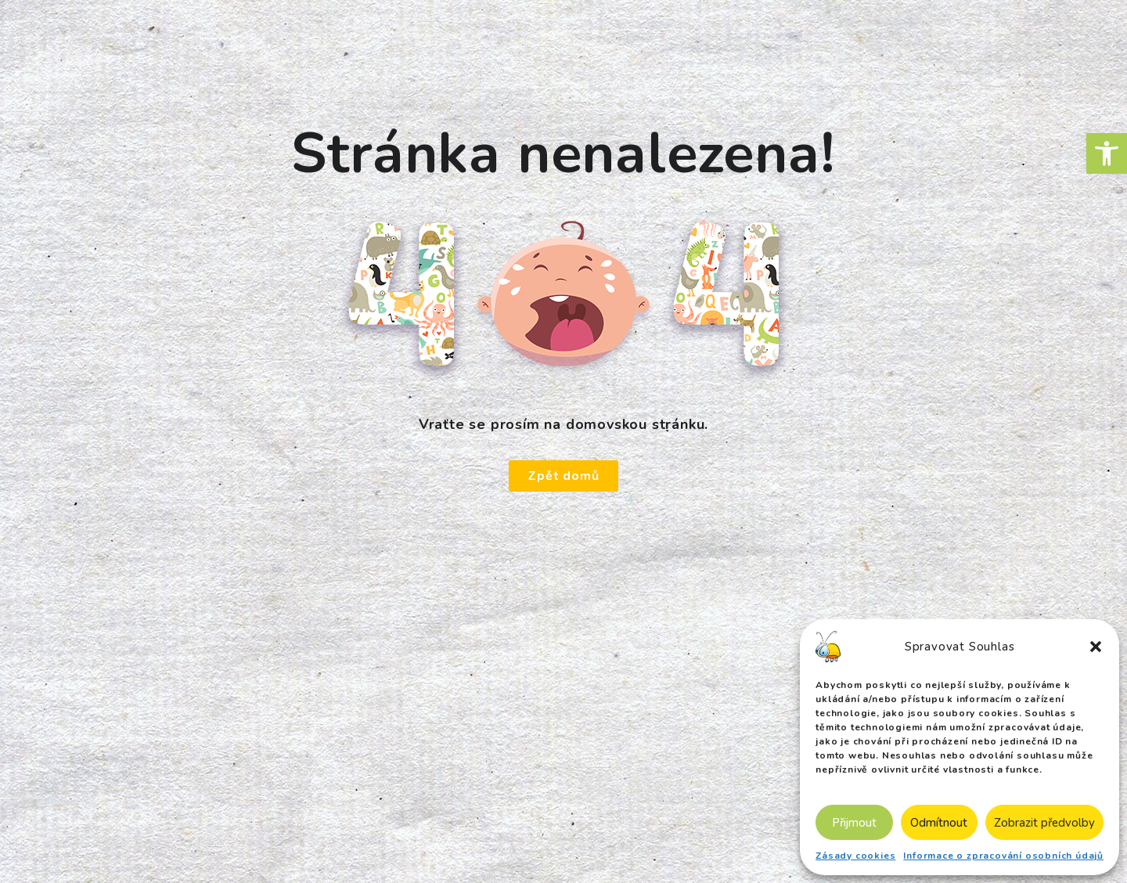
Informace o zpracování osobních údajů (1003, 855)
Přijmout (854, 823)
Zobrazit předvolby (1044, 823)
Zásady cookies (855, 855)
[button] (1106, 153)
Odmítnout (938, 823)
